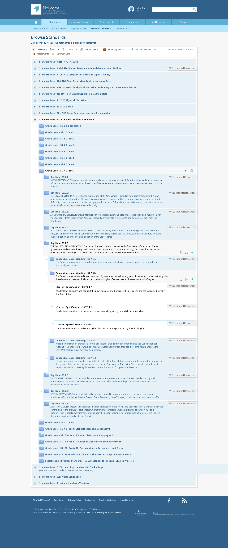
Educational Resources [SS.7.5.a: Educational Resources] (183, 258)
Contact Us (90, 500)
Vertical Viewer (59, 28)
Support (184, 22)
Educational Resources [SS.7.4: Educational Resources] (183, 227)
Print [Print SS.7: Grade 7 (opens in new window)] (192, 171)
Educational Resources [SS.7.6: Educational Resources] (183, 375)
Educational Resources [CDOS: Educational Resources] (183, 68)
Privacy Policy (74, 500)
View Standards (40, 28)
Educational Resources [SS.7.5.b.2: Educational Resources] (183, 305)
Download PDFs (123, 28)
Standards (54, 22)
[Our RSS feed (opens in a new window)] (184, 500)
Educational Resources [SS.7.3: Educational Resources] (183, 211)
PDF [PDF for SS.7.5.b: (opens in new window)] (181, 279)
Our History (59, 500)
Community (132, 22)
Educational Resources (80, 22)
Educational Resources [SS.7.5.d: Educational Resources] (183, 357)
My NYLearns (158, 22)
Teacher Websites (107, 500)
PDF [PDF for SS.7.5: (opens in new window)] (181, 253)
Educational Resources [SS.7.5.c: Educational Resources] (183, 340)
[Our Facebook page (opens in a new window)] (169, 500)
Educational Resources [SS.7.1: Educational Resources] (183, 177)
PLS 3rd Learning (41, 509)
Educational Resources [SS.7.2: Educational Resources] (183, 192)
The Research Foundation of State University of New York (62, 512)
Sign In (139, 10)
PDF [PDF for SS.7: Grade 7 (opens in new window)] (186, 171)
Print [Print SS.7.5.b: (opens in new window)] (186, 279)
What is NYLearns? (41, 500)
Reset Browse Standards (181, 49)
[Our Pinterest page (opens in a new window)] (176, 500)
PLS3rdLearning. (97, 512)
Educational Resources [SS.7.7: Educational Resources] (183, 390)
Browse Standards (101, 28)
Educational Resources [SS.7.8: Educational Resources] (183, 403)
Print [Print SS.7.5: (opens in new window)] (186, 253)
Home (36, 22)
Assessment (106, 22)
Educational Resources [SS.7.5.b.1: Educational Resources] (183, 285)
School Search (126, 500)
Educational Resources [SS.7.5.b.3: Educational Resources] (183, 323)
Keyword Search (79, 28)
